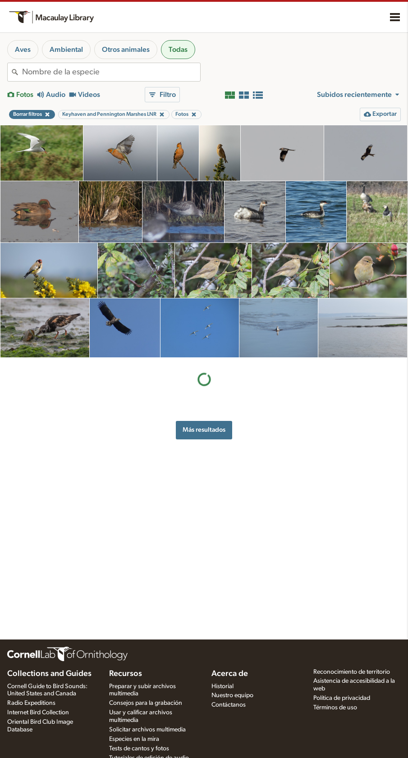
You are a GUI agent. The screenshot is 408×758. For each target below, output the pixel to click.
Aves (23, 49)
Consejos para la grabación (145, 703)
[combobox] (111, 72)
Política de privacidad (341, 698)
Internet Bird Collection (38, 712)
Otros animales (126, 49)
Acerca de (229, 674)
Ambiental (66, 49)
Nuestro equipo (232, 695)
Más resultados (204, 429)
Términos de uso (335, 707)
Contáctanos (228, 705)
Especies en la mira (134, 739)
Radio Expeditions (31, 703)
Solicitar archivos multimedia (147, 729)
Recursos (125, 674)
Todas (178, 49)
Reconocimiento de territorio (351, 672)
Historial (222, 686)
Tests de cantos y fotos (139, 748)
